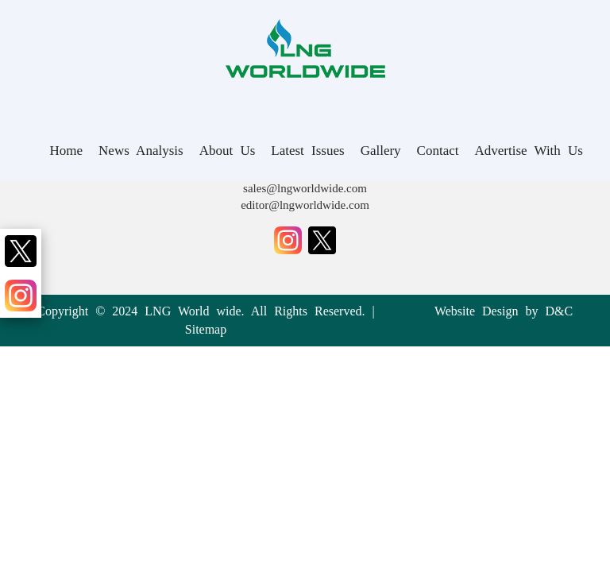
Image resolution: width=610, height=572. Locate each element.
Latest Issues (307, 150)
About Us (227, 150)
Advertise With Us (529, 150)
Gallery (381, 150)
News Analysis (140, 150)
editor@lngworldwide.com (305, 205)
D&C (559, 311)
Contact (438, 150)
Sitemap (205, 329)
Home (66, 150)
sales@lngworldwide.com (305, 188)
